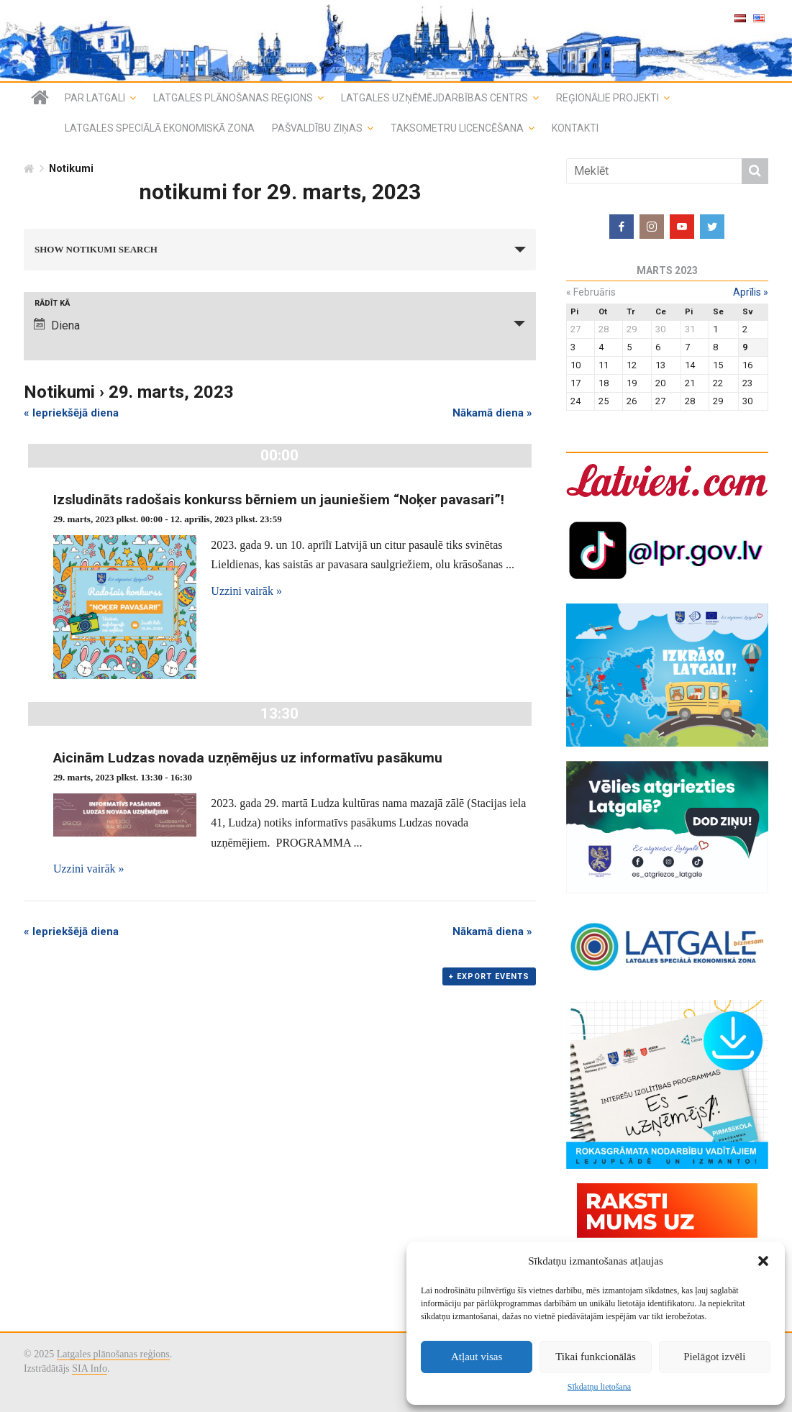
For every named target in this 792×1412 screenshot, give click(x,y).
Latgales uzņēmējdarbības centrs (434, 98)
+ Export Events (489, 976)
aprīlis (750, 292)
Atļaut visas (476, 1356)
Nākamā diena (492, 412)
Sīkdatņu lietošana (599, 1387)
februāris (591, 292)
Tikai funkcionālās (595, 1356)
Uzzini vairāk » (246, 591)
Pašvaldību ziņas (317, 128)
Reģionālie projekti (607, 98)
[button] (763, 1261)
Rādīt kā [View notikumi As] (52, 303)
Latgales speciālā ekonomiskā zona (160, 128)
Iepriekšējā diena (71, 412)
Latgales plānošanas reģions (233, 98)
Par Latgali (95, 98)
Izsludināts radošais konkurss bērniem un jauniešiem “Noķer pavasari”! (278, 499)
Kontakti (575, 128)
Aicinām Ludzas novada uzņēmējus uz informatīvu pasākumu (247, 758)
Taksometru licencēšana (457, 128)
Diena (57, 325)
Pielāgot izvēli (714, 1356)
